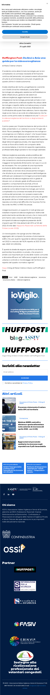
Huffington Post (12, 57)
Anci (10, 277)
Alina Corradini (25, 43)
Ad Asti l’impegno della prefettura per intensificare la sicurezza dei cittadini (13, 469)
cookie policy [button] (29, 14)
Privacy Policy (27, 383)
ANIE (16, 277)
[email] (25, 372)
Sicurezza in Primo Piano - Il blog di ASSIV (32, 402)
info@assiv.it (34, 685)
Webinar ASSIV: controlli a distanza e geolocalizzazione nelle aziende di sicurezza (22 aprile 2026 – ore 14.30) (31, 425)
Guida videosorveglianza (28, 277)
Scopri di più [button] (25, 37)
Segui (4, 268)
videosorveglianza (23, 280)
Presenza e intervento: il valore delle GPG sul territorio (32, 408)
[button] (47, 3)
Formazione (23, 418)
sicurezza (42, 277)
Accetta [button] (25, 32)
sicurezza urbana (9, 280)
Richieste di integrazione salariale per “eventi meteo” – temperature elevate (37, 469)
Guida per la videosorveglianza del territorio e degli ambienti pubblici (24, 118)
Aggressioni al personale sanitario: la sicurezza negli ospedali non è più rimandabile (32, 444)
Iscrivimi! (25, 378)
